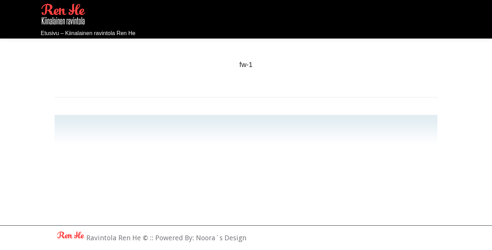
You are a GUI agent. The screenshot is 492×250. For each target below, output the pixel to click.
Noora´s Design (221, 238)
